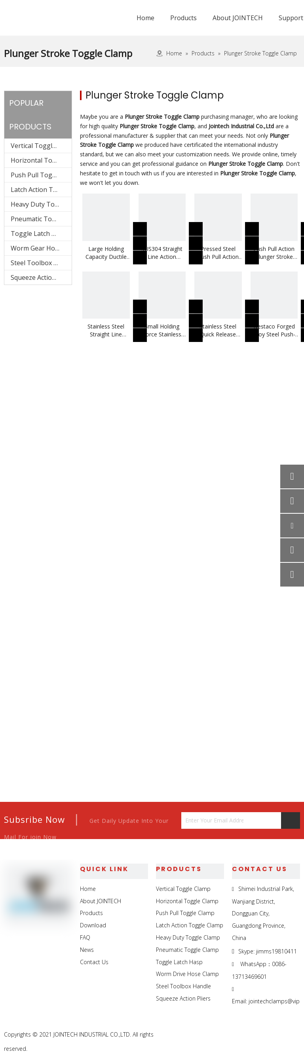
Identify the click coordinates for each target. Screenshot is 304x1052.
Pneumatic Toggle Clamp (41, 219)
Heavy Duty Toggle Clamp (41, 204)
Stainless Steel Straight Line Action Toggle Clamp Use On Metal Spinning (106, 330)
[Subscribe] (290, 820)
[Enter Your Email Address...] (212, 820)
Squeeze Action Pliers (41, 277)
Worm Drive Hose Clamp (187, 974)
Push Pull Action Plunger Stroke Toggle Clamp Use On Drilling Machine (274, 253)
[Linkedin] (257, 1035)
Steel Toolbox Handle (41, 262)
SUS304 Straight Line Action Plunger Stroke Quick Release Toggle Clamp (161, 253)
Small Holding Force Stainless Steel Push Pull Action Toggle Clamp (161, 330)
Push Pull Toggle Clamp (41, 175)
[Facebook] (238, 1035)
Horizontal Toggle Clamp (41, 160)
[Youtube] (293, 1035)
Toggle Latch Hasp (39, 233)
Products (91, 913)
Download (93, 925)
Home (88, 888)
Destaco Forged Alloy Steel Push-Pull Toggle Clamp (274, 330)
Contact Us (94, 962)
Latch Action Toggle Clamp (41, 189)
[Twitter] (275, 1035)
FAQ (85, 937)
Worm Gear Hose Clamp (41, 248)
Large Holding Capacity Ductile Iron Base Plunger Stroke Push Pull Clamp (106, 253)
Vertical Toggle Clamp (41, 145)
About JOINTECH (100, 901)
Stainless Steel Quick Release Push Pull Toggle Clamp (218, 330)
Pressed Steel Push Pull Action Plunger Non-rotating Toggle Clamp (218, 253)
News (87, 949)
